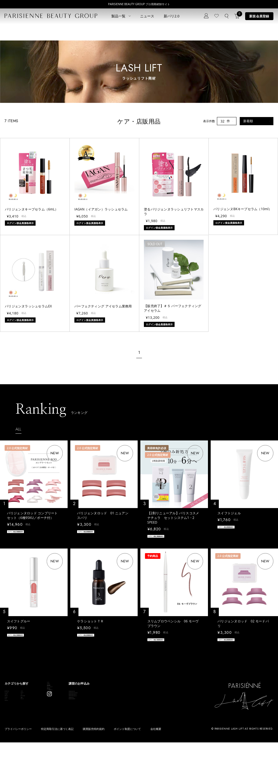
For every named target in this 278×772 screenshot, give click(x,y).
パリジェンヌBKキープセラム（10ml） (242, 209)
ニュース (147, 16)
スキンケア (47, 703)
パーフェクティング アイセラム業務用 (103, 306)
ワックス (11, 731)
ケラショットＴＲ (90, 623)
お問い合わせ (91, 715)
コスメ (44, 710)
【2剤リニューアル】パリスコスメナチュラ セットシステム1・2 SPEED (173, 517)
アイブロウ (12, 724)
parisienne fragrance (143, 731)
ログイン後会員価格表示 (22, 532)
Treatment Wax (139, 724)
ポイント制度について (127, 759)
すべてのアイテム (17, 696)
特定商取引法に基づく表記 (57, 759)
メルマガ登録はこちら (97, 721)
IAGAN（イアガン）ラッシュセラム (101, 209)
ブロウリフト (14, 717)
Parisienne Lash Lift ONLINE (148, 703)
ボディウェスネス (52, 717)
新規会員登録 (259, 16)
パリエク (46, 696)
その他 (44, 724)
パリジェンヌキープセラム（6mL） (31, 209)
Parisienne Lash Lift (142, 696)
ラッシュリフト (15, 703)
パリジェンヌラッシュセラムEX (28, 306)
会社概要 (155, 759)
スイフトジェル (229, 513)
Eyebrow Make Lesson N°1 (147, 710)
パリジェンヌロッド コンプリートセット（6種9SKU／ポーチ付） (32, 515)
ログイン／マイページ (97, 708)
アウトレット (49, 731)
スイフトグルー (18, 623)
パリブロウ (12, 710)
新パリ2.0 (172, 16)
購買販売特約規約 (94, 759)
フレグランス (14, 737)
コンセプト (90, 694)
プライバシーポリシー (18, 759)
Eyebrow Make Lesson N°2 (147, 717)
